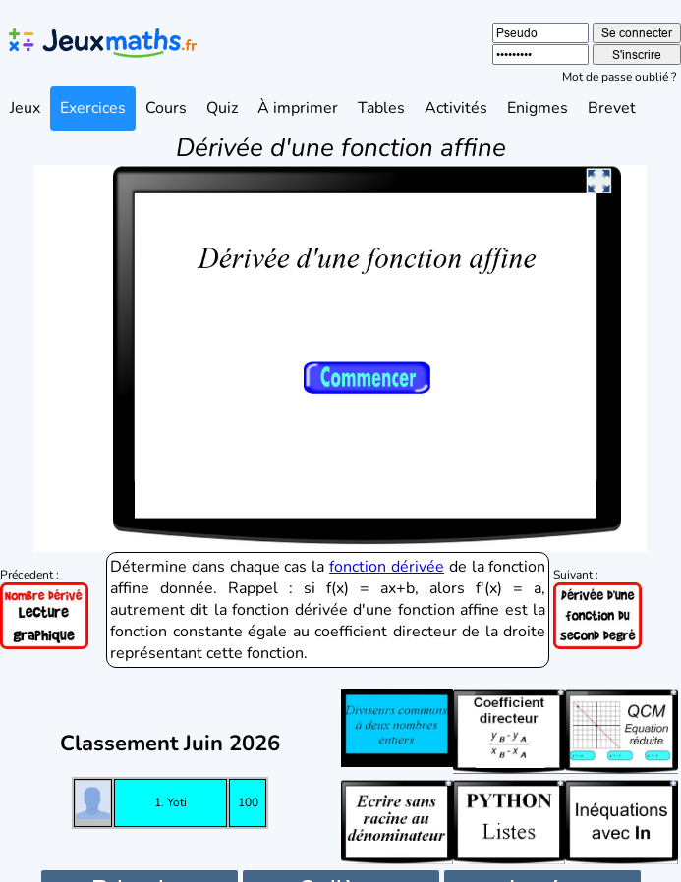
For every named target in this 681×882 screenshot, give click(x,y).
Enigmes (537, 108)
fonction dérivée (386, 537)
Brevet (612, 108)
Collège (340, 860)
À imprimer (297, 108)
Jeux (25, 108)
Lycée (542, 860)
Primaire (139, 860)
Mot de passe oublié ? (619, 76)
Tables (381, 108)
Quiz (222, 108)
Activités (456, 108)
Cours (166, 108)
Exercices (93, 108)
